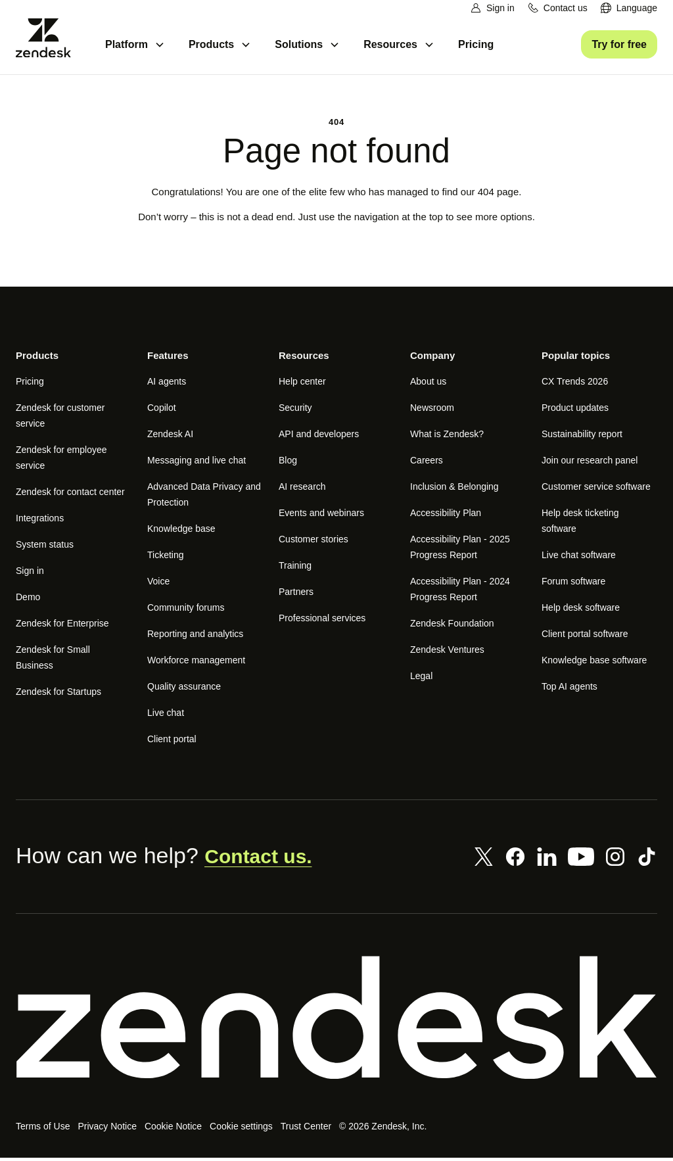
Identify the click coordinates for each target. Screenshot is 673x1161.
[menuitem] (628, 8)
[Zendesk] (336, 1021)
